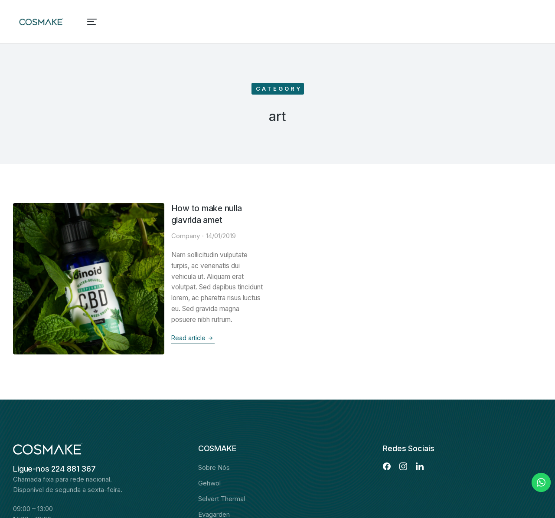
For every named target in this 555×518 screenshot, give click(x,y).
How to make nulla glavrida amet (155, 209)
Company (103, 224)
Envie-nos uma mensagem (59, 481)
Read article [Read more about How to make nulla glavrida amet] (110, 296)
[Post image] (44, 234)
